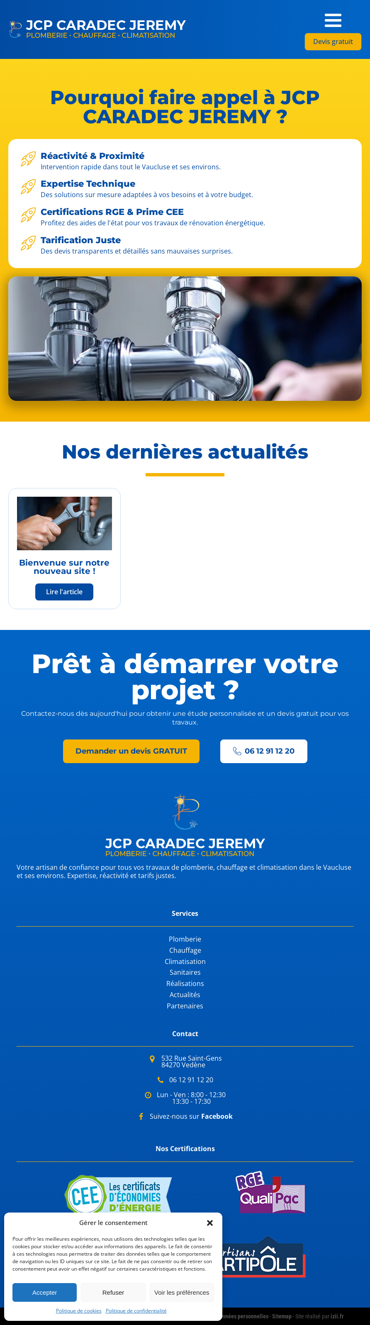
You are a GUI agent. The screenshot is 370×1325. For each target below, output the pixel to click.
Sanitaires (185, 972)
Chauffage (185, 950)
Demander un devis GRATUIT (131, 751)
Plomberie (185, 939)
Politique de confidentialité (136, 1310)
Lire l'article (64, 591)
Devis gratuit (333, 41)
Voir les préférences (181, 1292)
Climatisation (185, 961)
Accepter (44, 1292)
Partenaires (185, 1006)
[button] (210, 1223)
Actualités (185, 995)
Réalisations (185, 983)
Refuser (113, 1292)
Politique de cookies (79, 1310)
